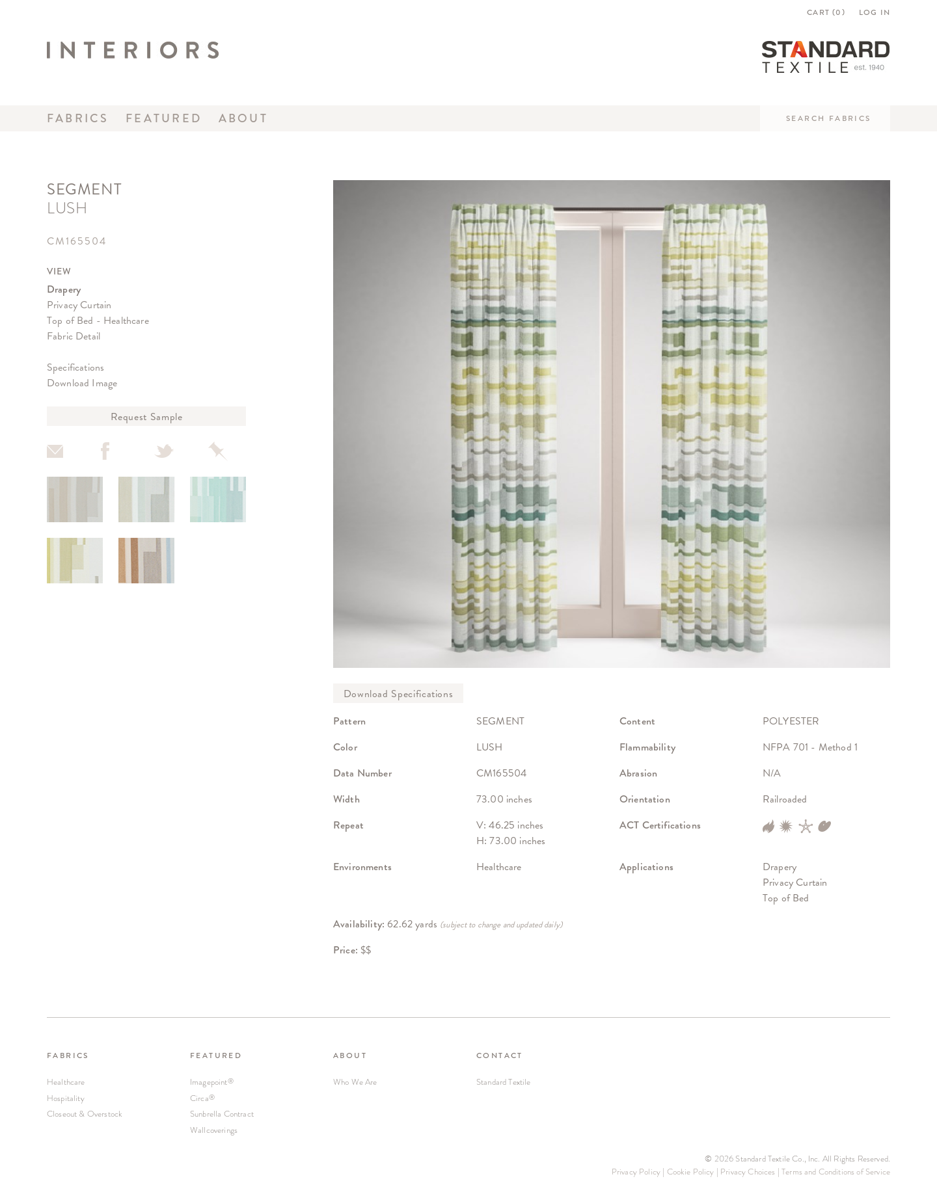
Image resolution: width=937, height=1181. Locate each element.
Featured (164, 118)
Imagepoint (212, 1081)
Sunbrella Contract (222, 1113)
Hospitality (66, 1098)
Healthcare (66, 1081)
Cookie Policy (690, 1171)
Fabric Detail (73, 336)
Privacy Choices (747, 1171)
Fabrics (78, 118)
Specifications (75, 367)
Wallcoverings (214, 1129)
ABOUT (350, 1055)
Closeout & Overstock (84, 1113)
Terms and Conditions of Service (835, 1171)
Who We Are (355, 1081)
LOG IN (874, 12)
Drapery (64, 289)
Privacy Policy (636, 1171)
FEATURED (216, 1055)
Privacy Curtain (79, 305)
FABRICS (68, 1055)
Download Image (82, 383)
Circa (202, 1098)
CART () (826, 12)
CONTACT (499, 1055)
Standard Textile (503, 1081)
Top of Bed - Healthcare (98, 320)
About (243, 118)
